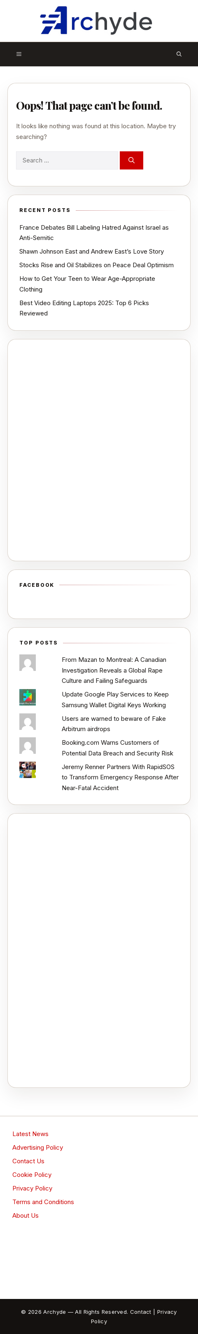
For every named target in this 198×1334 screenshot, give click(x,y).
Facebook (36, 585)
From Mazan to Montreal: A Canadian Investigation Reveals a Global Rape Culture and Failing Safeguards (114, 670)
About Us (25, 1215)
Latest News (30, 1134)
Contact (140, 1311)
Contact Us (28, 1161)
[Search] (131, 160)
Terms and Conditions (43, 1202)
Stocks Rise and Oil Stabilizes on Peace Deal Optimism (96, 265)
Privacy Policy (32, 1188)
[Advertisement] (99, 450)
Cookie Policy (31, 1175)
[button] (179, 54)
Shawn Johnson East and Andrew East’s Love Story (91, 251)
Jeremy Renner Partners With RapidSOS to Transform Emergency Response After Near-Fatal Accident (120, 777)
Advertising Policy (37, 1147)
